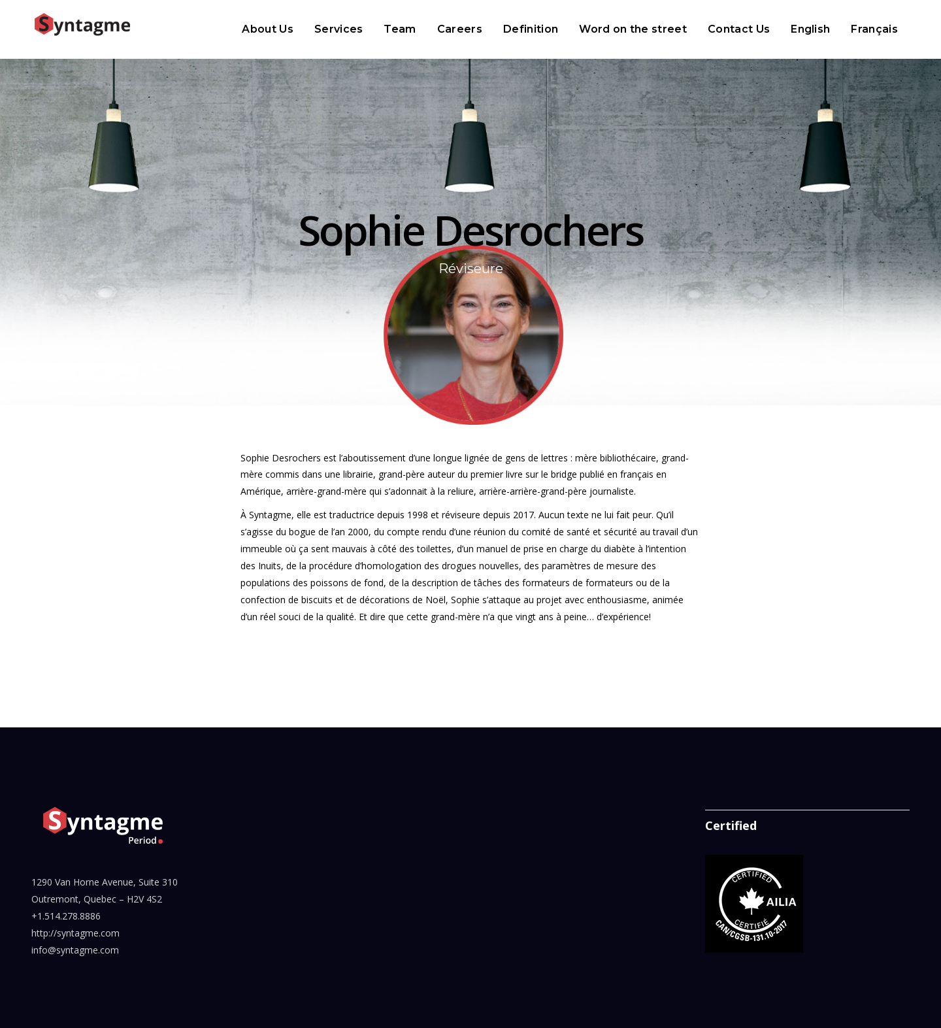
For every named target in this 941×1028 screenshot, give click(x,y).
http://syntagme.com (75, 933)
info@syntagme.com (75, 950)
